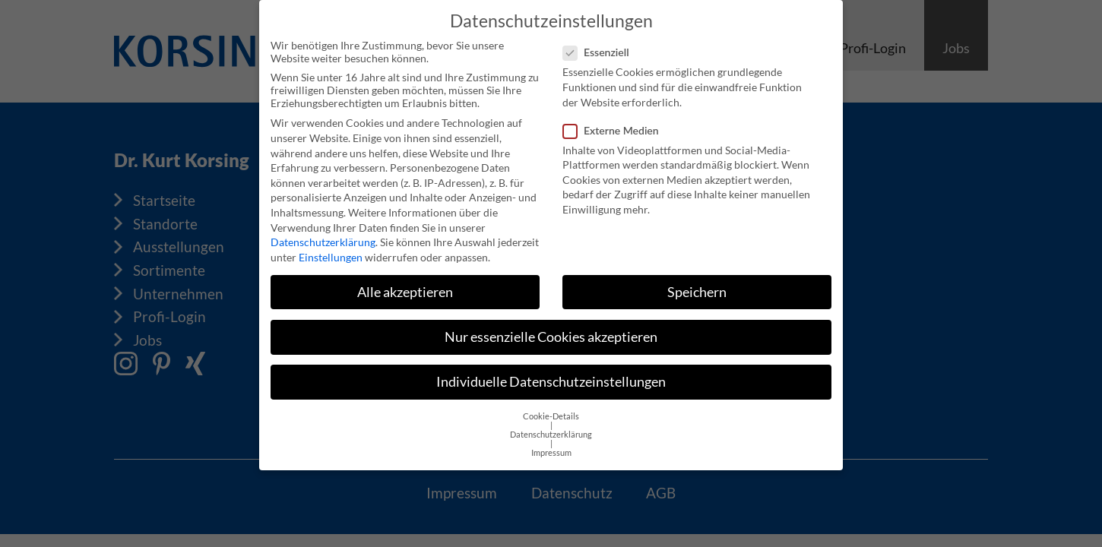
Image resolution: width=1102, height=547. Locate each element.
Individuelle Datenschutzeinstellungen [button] (551, 376)
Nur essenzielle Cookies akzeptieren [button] (551, 331)
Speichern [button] (697, 286)
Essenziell (600, 46)
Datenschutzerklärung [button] (551, 428)
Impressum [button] (551, 446)
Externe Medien (615, 123)
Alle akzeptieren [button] (405, 286)
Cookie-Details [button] (551, 410)
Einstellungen (331, 251)
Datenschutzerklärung (323, 235)
